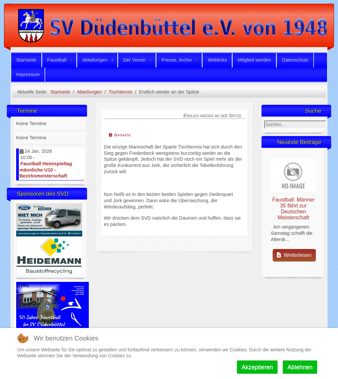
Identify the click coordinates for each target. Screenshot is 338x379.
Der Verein (134, 60)
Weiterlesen (294, 255)
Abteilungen (94, 60)
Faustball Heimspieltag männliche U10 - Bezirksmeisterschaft (45, 169)
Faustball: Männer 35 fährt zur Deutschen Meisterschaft (293, 208)
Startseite (26, 60)
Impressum (28, 74)
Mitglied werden (254, 60)
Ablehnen (300, 367)
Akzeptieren (257, 367)
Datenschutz (295, 60)
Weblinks (217, 60)
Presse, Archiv (176, 60)
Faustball (56, 60)
